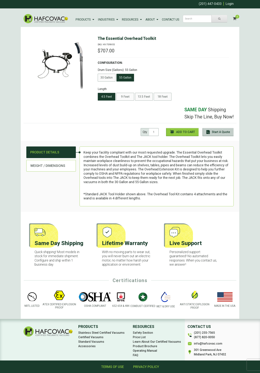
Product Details (44, 152)
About (150, 19)
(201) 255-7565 (204, 332)
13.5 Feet (144, 96)
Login (230, 4)
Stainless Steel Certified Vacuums (101, 332)
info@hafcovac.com (208, 343)
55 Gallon (125, 77)
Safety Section (143, 332)
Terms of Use (112, 367)
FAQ (135, 355)
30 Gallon (106, 77)
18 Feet (162, 96)
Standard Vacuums (91, 341)
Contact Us (170, 19)
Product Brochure (145, 346)
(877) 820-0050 (204, 337)
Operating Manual (145, 350)
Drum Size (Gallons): (117, 70)
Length (102, 89)
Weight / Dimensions (47, 166)
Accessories (87, 346)
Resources (130, 19)
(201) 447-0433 (210, 4)
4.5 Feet (106, 96)
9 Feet (125, 96)
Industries (106, 19)
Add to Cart (182, 132)
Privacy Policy (146, 367)
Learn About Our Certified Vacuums (157, 341)
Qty (145, 132)
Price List (139, 337)
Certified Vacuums (90, 337)
